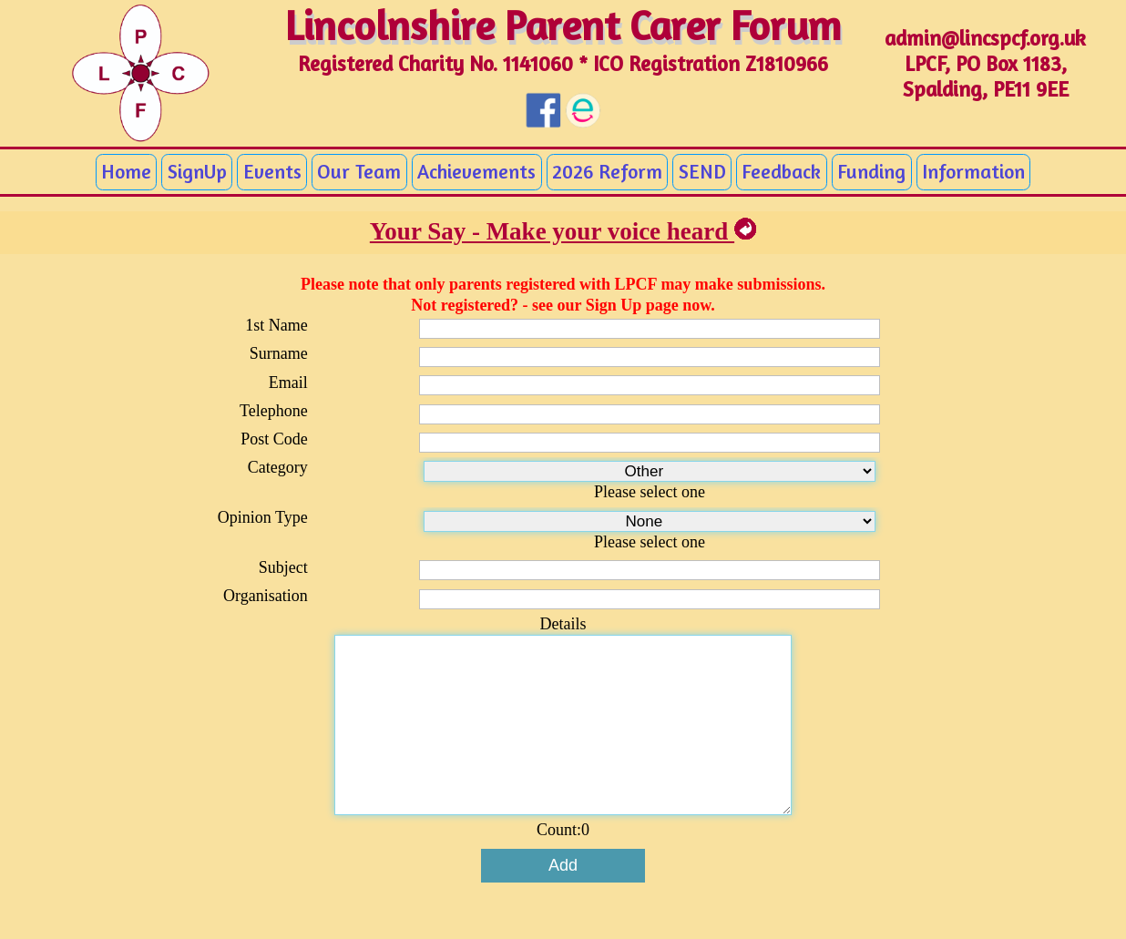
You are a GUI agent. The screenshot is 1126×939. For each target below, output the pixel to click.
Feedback (781, 171)
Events (272, 171)
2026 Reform (607, 171)
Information (973, 171)
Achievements (476, 171)
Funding (871, 171)
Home (126, 171)
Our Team (359, 171)
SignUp (197, 171)
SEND (702, 171)
